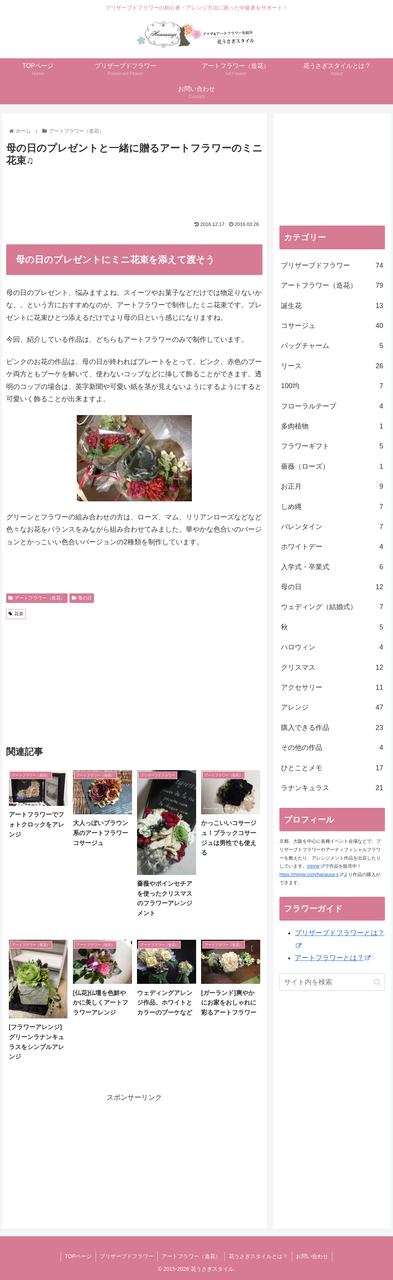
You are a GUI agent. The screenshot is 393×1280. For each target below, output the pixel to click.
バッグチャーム (332, 345)
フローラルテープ (332, 406)
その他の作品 (332, 747)
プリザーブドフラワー (332, 265)
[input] (332, 982)
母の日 (82, 598)
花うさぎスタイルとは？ (258, 1256)
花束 (15, 613)
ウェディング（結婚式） (332, 607)
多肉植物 (332, 426)
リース (332, 366)
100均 (332, 386)
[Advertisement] (146, 190)
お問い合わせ (312, 1256)
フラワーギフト (332, 446)
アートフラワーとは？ (332, 958)
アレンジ (332, 707)
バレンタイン (332, 527)
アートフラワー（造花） (36, 598)
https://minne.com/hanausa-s (311, 874)
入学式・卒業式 (332, 567)
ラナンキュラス (332, 788)
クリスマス (332, 667)
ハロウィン (332, 647)
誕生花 (332, 306)
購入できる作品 (332, 728)
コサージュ (332, 326)
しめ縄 (332, 507)
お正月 (332, 486)
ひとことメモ (332, 768)
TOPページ (78, 1256)
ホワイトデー (332, 546)
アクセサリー (332, 687)
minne (316, 866)
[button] (377, 982)
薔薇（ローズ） (332, 466)
